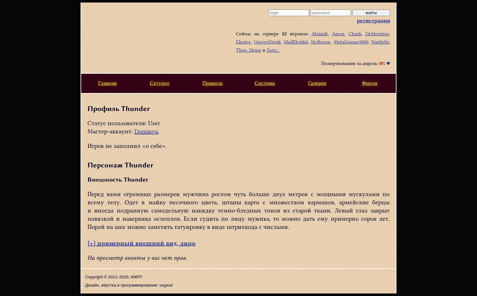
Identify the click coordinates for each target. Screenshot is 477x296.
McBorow (320, 42)
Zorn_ (273, 50)
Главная (107, 83)
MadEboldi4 (296, 42)
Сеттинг (160, 83)
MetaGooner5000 (351, 42)
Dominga (146, 131)
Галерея (317, 83)
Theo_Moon (248, 50)
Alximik (319, 34)
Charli (355, 34)
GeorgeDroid (267, 42)
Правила (212, 83)
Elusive (243, 42)
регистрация (373, 20)
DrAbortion (377, 34)
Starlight (380, 42)
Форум (369, 83)
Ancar (338, 34)
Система (265, 83)
